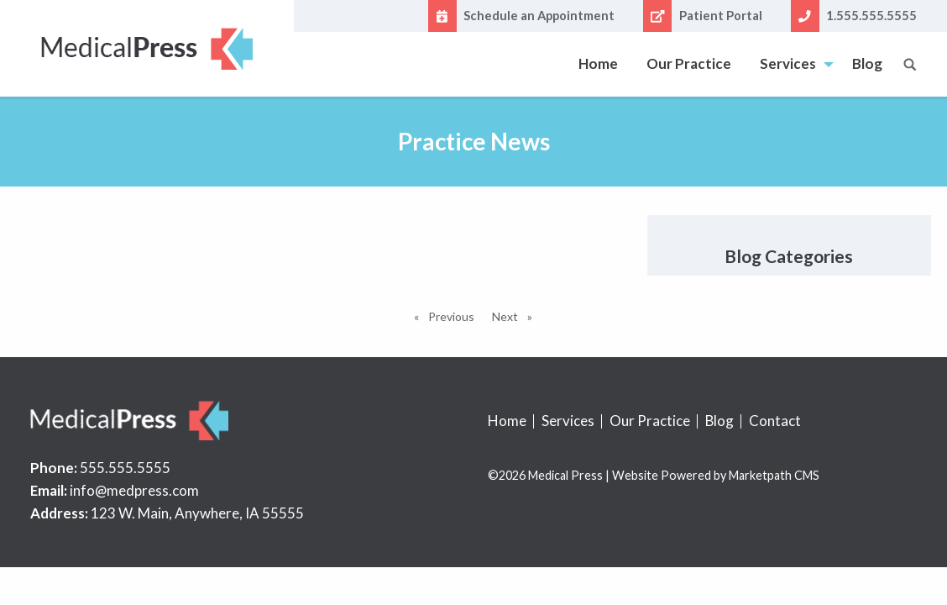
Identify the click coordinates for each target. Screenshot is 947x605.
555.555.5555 (125, 467)
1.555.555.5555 (854, 16)
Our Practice (688, 63)
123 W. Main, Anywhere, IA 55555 (197, 513)
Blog (867, 63)
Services (788, 63)
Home (598, 63)
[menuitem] (598, 64)
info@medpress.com (134, 490)
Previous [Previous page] (454, 316)
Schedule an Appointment (521, 16)
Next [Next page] (516, 316)
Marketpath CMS (774, 475)
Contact (775, 420)
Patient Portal (702, 16)
